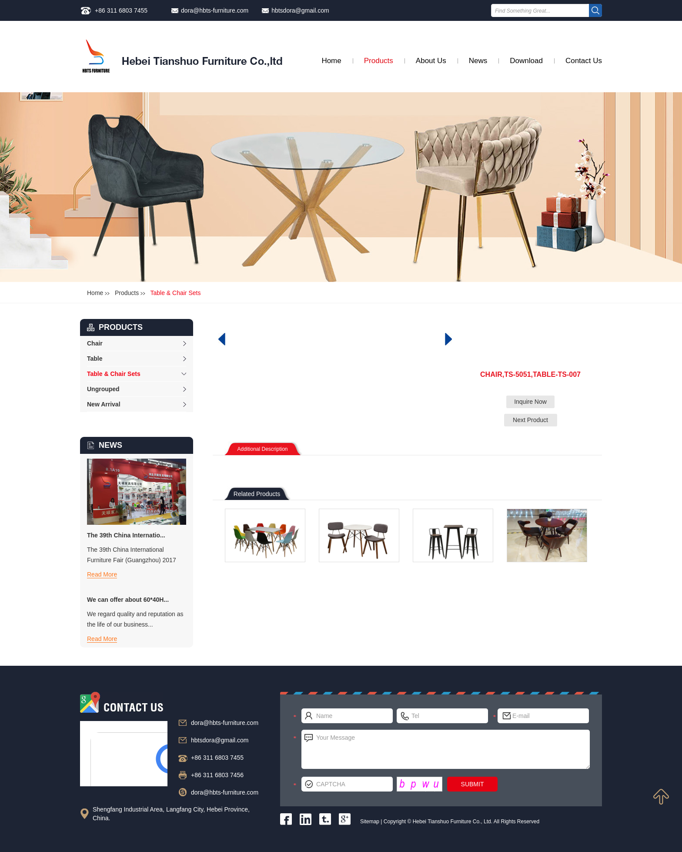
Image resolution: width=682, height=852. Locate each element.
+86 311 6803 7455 (121, 10)
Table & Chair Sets (175, 292)
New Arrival (103, 404)
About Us (431, 61)
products (121, 327)
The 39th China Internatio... (126, 535)
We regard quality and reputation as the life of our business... (135, 619)
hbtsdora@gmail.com (300, 10)
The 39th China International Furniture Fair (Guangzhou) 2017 (131, 555)
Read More (102, 574)
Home (331, 61)
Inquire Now (530, 401)
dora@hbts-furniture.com (214, 10)
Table (95, 358)
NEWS (110, 445)
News (478, 61)
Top (661, 797)
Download (526, 61)
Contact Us (583, 61)
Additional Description (262, 449)
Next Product (530, 419)
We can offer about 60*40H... (128, 599)
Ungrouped (103, 389)
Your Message (445, 749)
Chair (95, 343)
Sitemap (369, 821)
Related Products (257, 493)
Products (378, 61)
